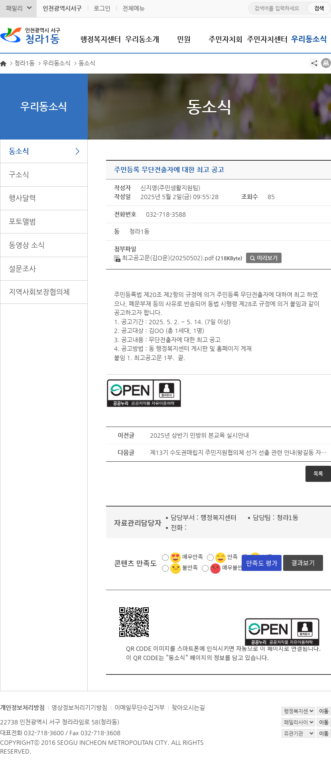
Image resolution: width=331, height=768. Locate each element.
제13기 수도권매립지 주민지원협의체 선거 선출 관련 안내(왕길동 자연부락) (238, 452)
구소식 (19, 174)
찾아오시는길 (188, 707)
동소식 (19, 151)
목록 (318, 474)
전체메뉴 (133, 8)
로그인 (102, 8)
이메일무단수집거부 (139, 707)
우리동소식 (309, 39)
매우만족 (192, 557)
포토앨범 (22, 221)
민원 (184, 39)
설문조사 (22, 268)
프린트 (326, 63)
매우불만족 (235, 567)
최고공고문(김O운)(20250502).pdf (164, 257)
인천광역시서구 (62, 8)
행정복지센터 (100, 39)
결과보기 (303, 562)
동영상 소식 (27, 245)
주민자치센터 (267, 39)
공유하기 (314, 63)
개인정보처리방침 (22, 707)
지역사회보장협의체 (39, 291)
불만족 (190, 567)
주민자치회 (225, 39)
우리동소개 (142, 39)
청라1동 (42, 35)
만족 (232, 557)
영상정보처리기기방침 (79, 707)
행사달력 (22, 197)
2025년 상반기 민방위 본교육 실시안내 (199, 435)
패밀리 (14, 8)
